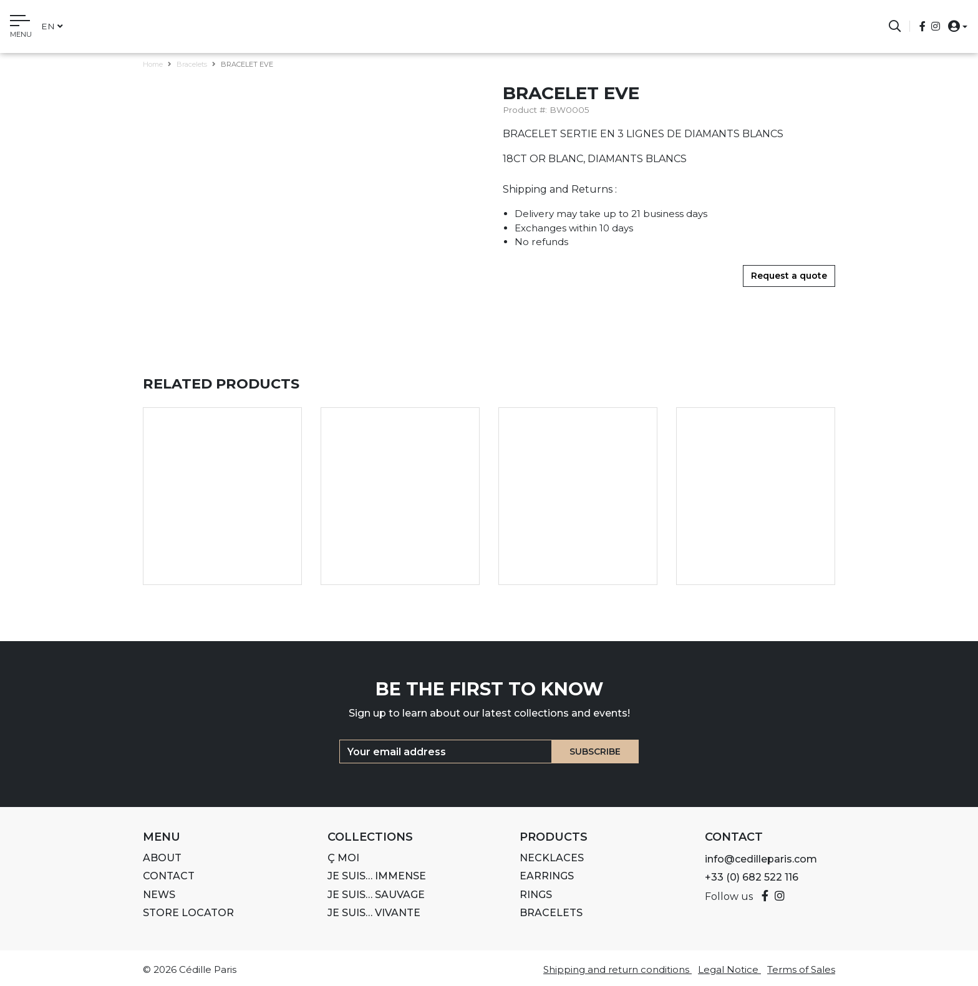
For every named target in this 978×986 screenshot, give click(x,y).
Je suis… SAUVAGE (376, 895)
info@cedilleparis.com (761, 859)
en (52, 26)
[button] (954, 26)
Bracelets (192, 64)
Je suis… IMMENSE (376, 876)
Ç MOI (343, 858)
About (162, 858)
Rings (536, 895)
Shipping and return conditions (617, 969)
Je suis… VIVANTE (373, 913)
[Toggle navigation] (21, 28)
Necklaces (552, 858)
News (159, 895)
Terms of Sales (801, 969)
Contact (169, 876)
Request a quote (789, 275)
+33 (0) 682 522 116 (751, 877)
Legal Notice (729, 969)
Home (153, 64)
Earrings (547, 876)
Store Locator (188, 913)
